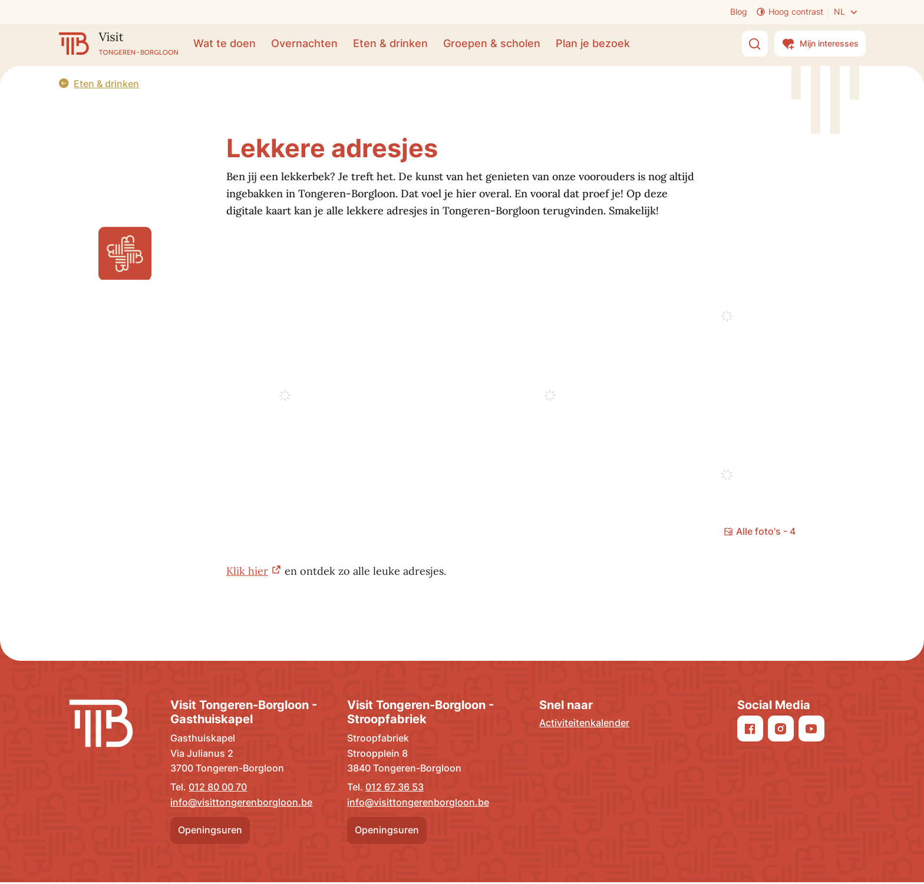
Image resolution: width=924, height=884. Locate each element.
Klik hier (247, 571)
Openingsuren (210, 830)
